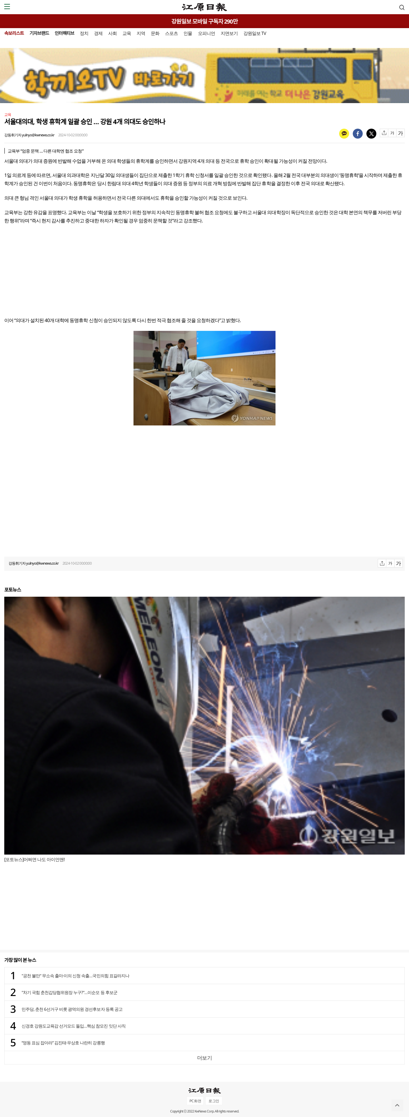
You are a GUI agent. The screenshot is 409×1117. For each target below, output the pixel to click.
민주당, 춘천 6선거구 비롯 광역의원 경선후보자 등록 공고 (72, 1009)
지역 (141, 33)
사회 (112, 33)
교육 (126, 33)
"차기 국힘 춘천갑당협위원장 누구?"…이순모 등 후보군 (69, 992)
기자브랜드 (39, 33)
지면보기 (229, 33)
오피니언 (206, 33)
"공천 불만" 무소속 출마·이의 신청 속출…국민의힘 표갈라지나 (75, 975)
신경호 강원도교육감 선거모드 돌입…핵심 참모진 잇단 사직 (74, 1026)
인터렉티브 (64, 33)
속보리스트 (14, 33)
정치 (84, 33)
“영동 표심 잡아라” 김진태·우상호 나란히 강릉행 (63, 1042)
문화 (155, 33)
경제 (98, 33)
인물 (187, 33)
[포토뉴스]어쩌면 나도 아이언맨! (34, 859)
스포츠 (171, 33)
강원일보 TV (254, 33)
